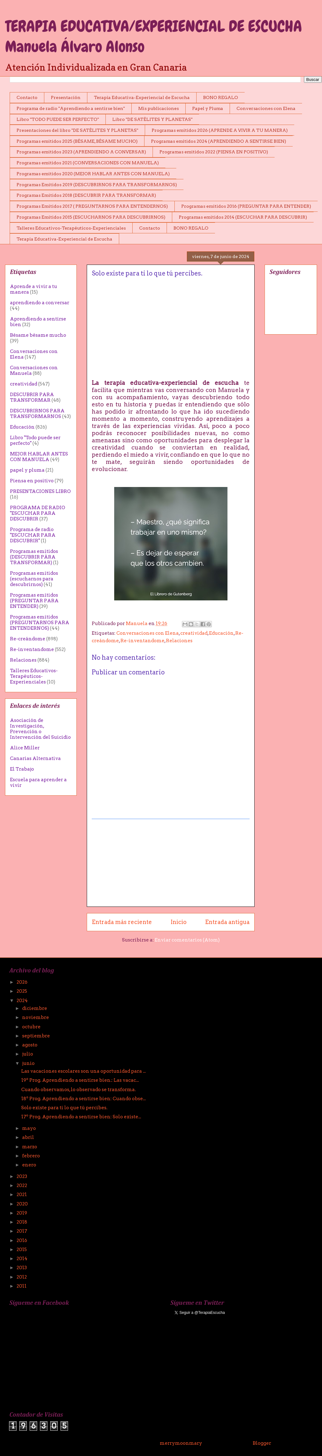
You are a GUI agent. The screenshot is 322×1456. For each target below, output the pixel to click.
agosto (30, 1045)
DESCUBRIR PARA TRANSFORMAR (32, 397)
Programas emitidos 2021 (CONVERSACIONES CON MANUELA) (88, 162)
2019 (22, 1213)
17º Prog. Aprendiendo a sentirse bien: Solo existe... (81, 1117)
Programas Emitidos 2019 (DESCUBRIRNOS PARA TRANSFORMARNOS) (97, 184)
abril (28, 1137)
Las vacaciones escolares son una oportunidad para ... (83, 1071)
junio (29, 1063)
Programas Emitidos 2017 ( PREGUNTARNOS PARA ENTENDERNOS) (92, 206)
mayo (29, 1128)
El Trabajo (22, 769)
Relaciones (179, 641)
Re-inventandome (142, 641)
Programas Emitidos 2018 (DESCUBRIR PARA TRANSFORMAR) (86, 195)
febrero (31, 1156)
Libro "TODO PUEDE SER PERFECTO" (58, 119)
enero (29, 1165)
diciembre (35, 1008)
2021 (22, 1194)
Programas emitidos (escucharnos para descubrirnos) (34, 578)
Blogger (262, 1443)
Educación (221, 633)
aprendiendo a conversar (39, 303)
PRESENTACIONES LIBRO (40, 491)
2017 (22, 1231)
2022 (22, 1185)
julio (28, 1054)
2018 (22, 1222)
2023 (22, 1176)
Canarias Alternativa (35, 758)
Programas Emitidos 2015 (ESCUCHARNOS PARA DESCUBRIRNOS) (91, 217)
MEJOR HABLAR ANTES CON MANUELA (39, 456)
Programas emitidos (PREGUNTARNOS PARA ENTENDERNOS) (39, 622)
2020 (23, 1204)
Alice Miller (25, 748)
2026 (22, 982)
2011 (22, 1286)
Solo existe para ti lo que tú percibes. (64, 1108)
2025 (22, 991)
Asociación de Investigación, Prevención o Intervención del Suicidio (40, 729)
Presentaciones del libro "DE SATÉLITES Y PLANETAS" (77, 130)
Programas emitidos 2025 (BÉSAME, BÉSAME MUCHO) (77, 141)
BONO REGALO (220, 97)
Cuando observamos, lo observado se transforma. (78, 1089)
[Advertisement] (170, 863)
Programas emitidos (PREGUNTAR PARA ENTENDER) (34, 600)
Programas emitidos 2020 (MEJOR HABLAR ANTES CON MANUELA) (93, 173)
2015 (22, 1249)
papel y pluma (27, 470)
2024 (23, 1000)
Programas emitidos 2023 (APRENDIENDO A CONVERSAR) (81, 151)
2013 (22, 1267)
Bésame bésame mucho (38, 335)
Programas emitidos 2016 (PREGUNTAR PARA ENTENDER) (246, 206)
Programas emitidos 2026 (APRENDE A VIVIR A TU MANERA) (220, 130)
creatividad (193, 633)
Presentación (65, 97)
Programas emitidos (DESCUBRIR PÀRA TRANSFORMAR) (34, 557)
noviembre (36, 1017)
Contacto (27, 97)
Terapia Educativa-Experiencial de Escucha (142, 97)
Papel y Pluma (207, 108)
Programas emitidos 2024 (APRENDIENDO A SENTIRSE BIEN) (218, 141)
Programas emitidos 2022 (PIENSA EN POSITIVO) (213, 151)
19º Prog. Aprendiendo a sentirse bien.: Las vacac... (80, 1080)
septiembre (36, 1036)
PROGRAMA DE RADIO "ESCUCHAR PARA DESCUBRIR (37, 513)
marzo (30, 1147)
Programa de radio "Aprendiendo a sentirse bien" (71, 108)
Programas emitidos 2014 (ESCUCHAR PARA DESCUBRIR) (243, 217)
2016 (22, 1240)
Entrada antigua (227, 922)
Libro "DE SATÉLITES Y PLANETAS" (152, 119)
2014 (22, 1258)
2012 (22, 1277)
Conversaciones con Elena (266, 108)
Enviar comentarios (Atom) (187, 940)
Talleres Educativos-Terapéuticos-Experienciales (71, 228)
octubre (31, 1027)
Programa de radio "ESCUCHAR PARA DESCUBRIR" (33, 535)
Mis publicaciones (158, 108)
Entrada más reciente (122, 922)
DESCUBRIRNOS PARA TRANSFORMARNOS (37, 413)
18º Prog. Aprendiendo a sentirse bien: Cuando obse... (83, 1098)
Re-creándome (27, 639)
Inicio (179, 922)
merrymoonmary (181, 1443)
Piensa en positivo (32, 481)
